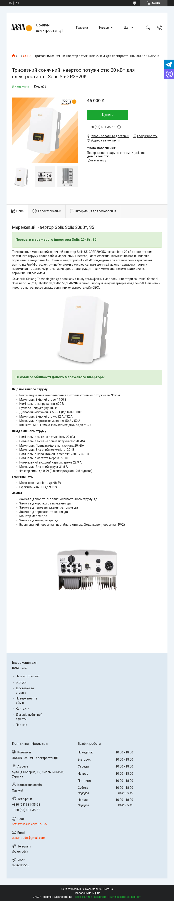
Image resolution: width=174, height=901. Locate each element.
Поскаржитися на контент (90, 896)
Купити (108, 115)
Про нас (21, 725)
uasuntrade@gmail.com (28, 837)
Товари (104, 27)
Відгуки (21, 682)
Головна (82, 27)
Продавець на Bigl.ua (87, 892)
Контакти (22, 708)
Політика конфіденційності (124, 896)
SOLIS (27, 56)
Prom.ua (108, 889)
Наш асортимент (28, 676)
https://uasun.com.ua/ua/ (29, 824)
